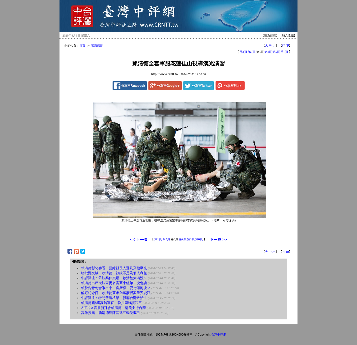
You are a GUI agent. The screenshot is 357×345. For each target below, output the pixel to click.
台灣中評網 (218, 334)
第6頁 (284, 52)
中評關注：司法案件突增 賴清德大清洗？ (114, 278)
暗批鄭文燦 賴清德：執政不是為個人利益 (114, 273)
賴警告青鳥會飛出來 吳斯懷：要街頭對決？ (115, 288)
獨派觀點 (97, 45)
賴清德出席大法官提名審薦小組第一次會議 (114, 283)
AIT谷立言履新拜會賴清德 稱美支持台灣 (113, 308)
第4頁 (268, 52)
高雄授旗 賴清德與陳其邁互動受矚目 (110, 313)
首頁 (82, 45)
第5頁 (276, 52)
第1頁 (243, 52)
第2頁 (251, 52)
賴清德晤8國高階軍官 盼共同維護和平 (111, 303)
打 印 (285, 45)
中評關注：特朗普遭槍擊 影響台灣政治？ (114, 298)
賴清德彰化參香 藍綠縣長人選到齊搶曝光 (114, 268)
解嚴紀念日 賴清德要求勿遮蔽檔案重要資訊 (115, 293)
